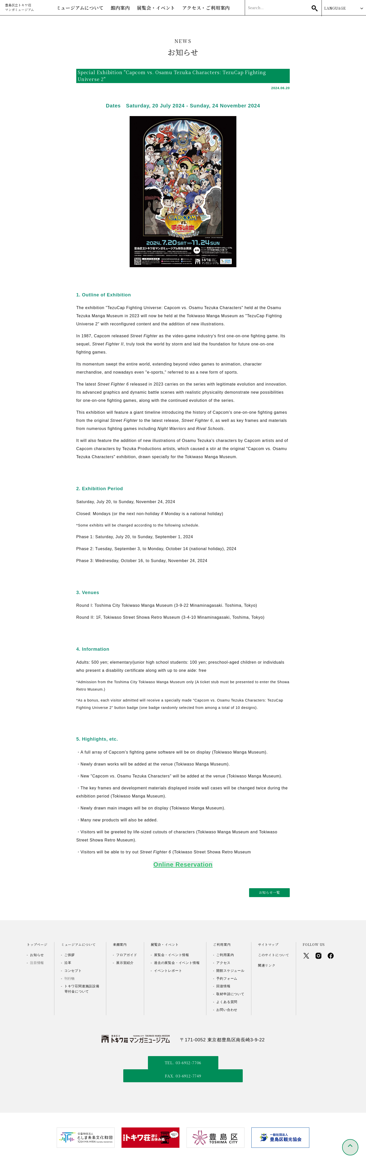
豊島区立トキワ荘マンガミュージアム (23, 8)
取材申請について (230, 995)
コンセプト (73, 971)
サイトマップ (268, 945)
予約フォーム (226, 979)
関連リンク (267, 966)
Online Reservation (182, 865)
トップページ (37, 945)
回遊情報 (223, 987)
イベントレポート (168, 971)
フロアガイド (126, 956)
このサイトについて (273, 955)
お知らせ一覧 (269, 893)
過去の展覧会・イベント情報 (177, 963)
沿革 (67, 963)
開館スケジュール (230, 971)
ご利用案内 (225, 956)
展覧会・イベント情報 (171, 956)
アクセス (223, 963)
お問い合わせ (226, 1010)
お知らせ (37, 956)
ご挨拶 (69, 956)
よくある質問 (226, 1003)
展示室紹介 (125, 963)
